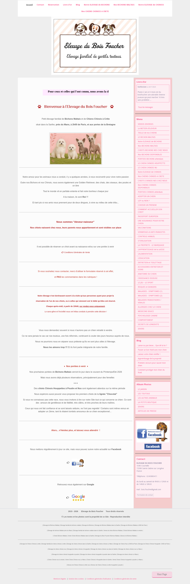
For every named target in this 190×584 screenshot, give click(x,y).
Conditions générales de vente (125, 579)
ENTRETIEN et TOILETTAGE (150, 262)
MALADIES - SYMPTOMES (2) (150, 296)
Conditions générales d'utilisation (98, 579)
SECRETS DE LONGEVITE (148, 324)
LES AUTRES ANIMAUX (147, 398)
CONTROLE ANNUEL (146, 236)
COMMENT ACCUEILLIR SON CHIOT (150, 210)
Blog (78, 5)
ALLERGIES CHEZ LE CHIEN (149, 307)
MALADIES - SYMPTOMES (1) (150, 291)
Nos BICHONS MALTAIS (124, 5)
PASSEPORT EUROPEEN (148, 216)
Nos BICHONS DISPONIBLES (150, 154)
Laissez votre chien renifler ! (149, 354)
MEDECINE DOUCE (146, 311)
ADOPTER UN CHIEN (146, 196)
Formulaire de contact (145, 495)
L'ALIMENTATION (145, 254)
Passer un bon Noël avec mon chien (152, 350)
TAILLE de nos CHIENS (147, 133)
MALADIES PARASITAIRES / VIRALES (149, 301)
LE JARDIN (142, 389)
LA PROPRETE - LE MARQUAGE (151, 245)
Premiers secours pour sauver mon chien (152, 364)
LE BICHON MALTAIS (146, 137)
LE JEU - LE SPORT (145, 283)
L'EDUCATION (143, 258)
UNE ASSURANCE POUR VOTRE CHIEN (151, 222)
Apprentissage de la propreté (149, 358)
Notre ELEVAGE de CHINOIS (151, 5)
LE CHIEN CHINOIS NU (147, 168)
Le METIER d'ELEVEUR (147, 128)
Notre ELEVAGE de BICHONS (97, 5)
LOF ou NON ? (144, 201)
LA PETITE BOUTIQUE (147, 402)
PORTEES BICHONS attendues (150, 159)
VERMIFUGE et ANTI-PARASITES (151, 232)
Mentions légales (60, 579)
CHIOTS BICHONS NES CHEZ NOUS (153, 150)
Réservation (53, 5)
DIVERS (141, 329)
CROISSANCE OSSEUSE (147, 278)
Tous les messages (145, 107)
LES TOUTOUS (144, 394)
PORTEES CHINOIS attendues (150, 192)
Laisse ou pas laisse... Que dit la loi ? (152, 345)
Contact (40, 5)
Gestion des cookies (76, 579)
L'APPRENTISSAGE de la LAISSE (151, 249)
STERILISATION (144, 241)
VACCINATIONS (144, 228)
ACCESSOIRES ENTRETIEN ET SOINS (150, 268)
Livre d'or (67, 5)
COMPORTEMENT (145, 320)
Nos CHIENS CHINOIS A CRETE (95, 11)
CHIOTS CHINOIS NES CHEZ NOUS (152, 181)
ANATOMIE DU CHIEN (147, 274)
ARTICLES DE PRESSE (147, 411)
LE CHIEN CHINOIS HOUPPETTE (151, 163)
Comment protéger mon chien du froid (151, 371)
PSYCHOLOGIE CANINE (147, 316)
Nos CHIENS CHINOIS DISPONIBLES (147, 186)
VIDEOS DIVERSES (145, 124)
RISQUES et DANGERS (147, 287)
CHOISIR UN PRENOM (147, 205)
